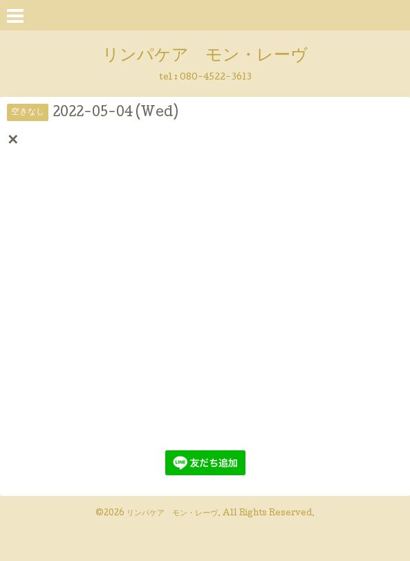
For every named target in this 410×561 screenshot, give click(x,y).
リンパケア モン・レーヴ (205, 56)
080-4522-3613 (216, 77)
